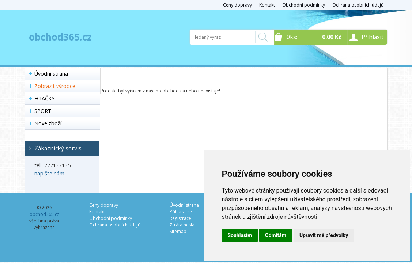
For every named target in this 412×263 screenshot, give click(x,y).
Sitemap (178, 231)
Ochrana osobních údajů (357, 5)
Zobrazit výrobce (54, 86)
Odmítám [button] (275, 235)
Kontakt (267, 5)
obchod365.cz (60, 36)
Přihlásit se (181, 212)
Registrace (180, 218)
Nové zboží (47, 123)
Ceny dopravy (237, 5)
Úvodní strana (51, 73)
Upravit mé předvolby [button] (323, 235)
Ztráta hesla (182, 225)
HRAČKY (44, 98)
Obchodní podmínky (303, 5)
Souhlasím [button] (240, 235)
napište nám (49, 173)
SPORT (43, 110)
